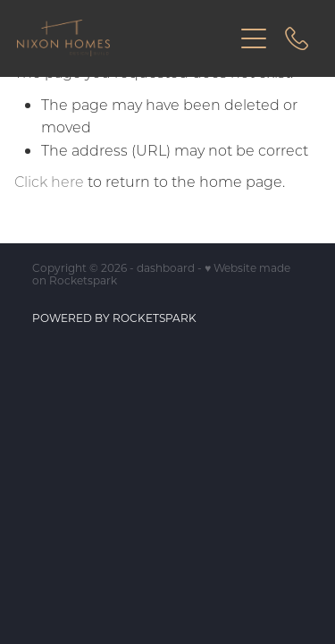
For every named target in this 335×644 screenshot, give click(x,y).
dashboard (166, 267)
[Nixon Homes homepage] (125, 38)
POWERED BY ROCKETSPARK (114, 317)
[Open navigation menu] (253, 38)
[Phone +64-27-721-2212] (296, 38)
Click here (49, 181)
